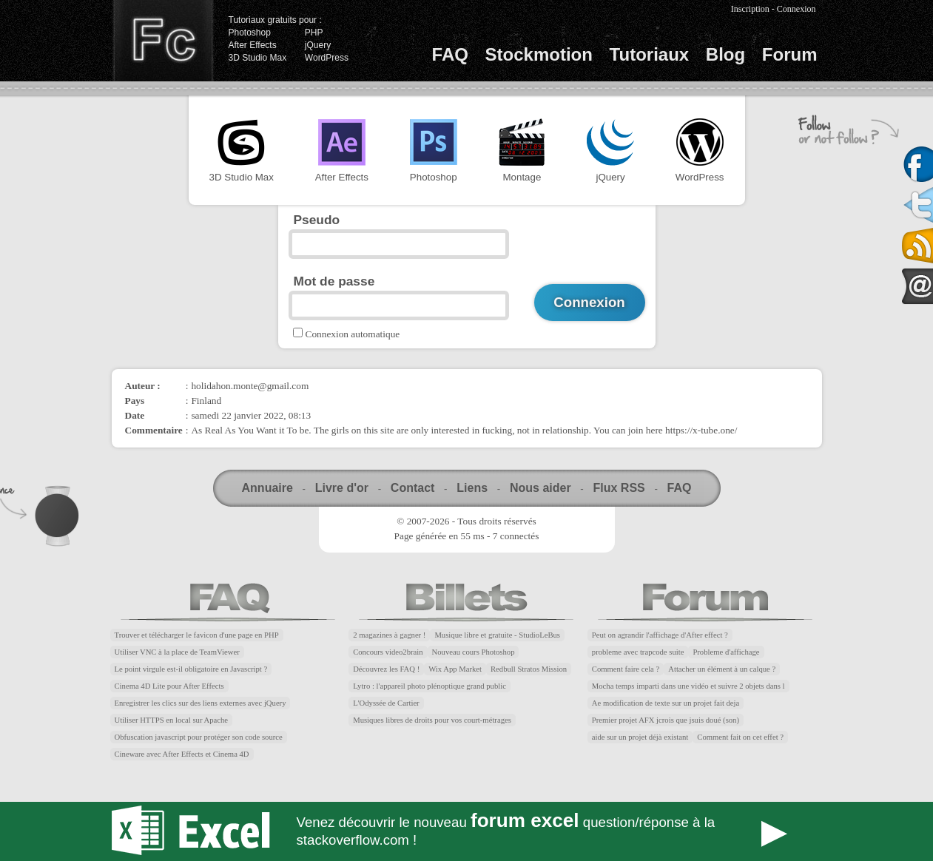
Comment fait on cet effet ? (740, 737)
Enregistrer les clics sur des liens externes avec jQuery (200, 703)
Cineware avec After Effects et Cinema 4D (182, 754)
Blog (725, 54)
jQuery (318, 45)
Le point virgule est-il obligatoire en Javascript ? (191, 669)
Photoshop (250, 32)
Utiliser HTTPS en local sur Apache (172, 720)
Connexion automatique (353, 334)
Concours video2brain (387, 652)
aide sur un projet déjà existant (640, 737)
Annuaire (267, 488)
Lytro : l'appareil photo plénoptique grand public (429, 686)
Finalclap (163, 40)
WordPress (326, 58)
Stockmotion (539, 54)
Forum (790, 54)
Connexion (796, 9)
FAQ (450, 54)
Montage (521, 150)
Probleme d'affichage (726, 652)
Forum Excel (467, 831)
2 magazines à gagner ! (389, 635)
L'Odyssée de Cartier (386, 703)
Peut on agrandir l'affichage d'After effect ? (660, 635)
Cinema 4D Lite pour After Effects (169, 686)
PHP (314, 32)
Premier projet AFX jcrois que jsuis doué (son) (665, 720)
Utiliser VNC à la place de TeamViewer (177, 652)
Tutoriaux (650, 54)
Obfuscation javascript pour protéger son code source (199, 737)
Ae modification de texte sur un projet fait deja (665, 703)
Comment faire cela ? (625, 669)
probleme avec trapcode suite (638, 652)
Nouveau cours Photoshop (473, 652)
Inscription (750, 9)
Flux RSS (618, 488)
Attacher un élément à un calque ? (721, 669)
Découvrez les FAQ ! (386, 669)
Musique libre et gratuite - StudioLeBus (497, 635)
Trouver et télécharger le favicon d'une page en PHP (197, 635)
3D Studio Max (258, 58)
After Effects (253, 45)
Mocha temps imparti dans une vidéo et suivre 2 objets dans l (688, 686)
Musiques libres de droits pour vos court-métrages (432, 720)
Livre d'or (341, 488)
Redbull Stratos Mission (529, 669)
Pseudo (317, 219)
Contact (413, 488)
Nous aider (540, 488)
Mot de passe (334, 281)
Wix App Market (455, 669)
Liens (472, 488)
